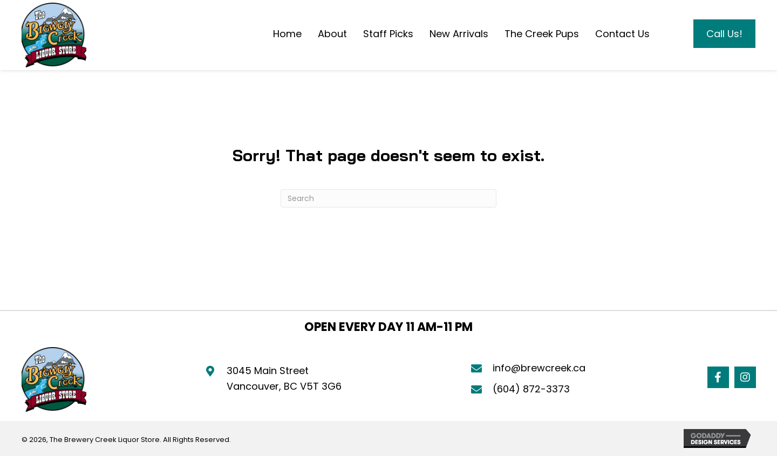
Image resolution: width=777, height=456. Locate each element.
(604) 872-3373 (531, 389)
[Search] (388, 198)
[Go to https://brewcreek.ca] (54, 35)
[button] (718, 377)
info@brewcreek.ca (539, 368)
